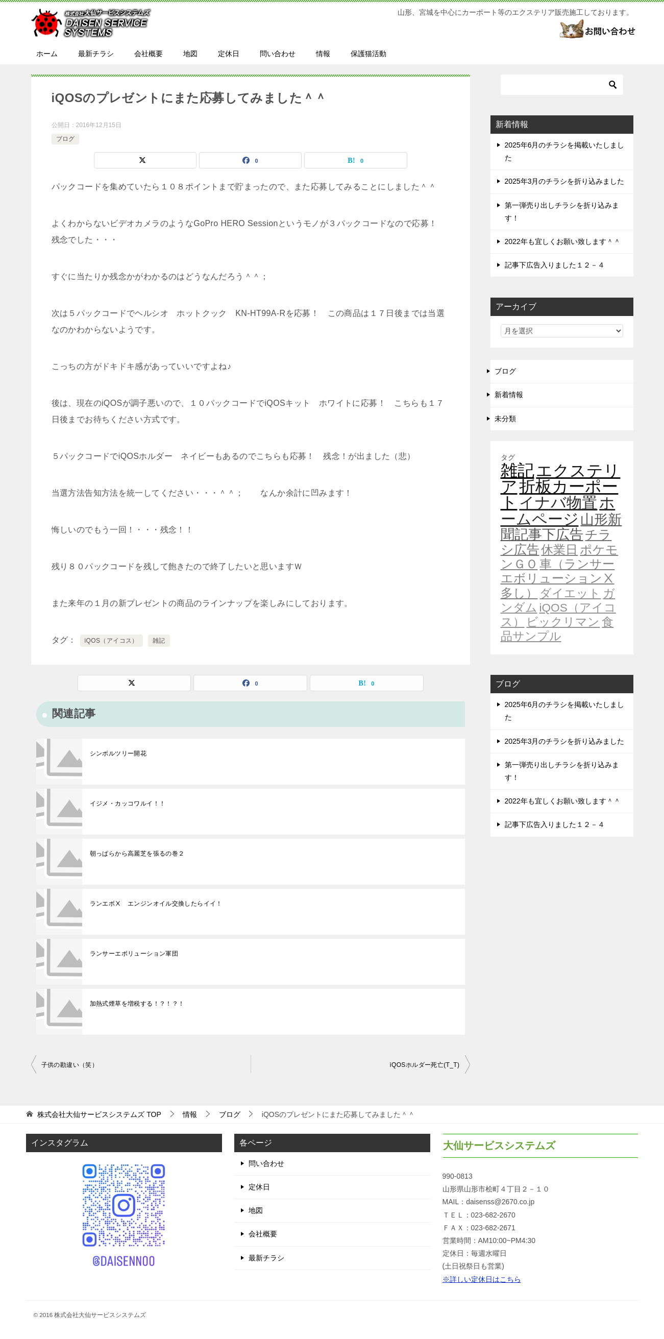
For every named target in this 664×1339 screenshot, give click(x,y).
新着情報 (509, 395)
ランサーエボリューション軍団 (134, 953)
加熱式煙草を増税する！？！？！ (137, 1003)
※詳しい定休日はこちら (481, 1279)
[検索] (562, 85)
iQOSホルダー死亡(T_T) (425, 1064)
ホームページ (558, 510)
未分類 (505, 419)
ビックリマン (563, 621)
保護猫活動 (368, 54)
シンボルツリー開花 (118, 753)
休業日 (559, 549)
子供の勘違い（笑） (70, 1064)
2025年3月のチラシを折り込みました (565, 181)
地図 (190, 54)
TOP (99, 1114)
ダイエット (570, 593)
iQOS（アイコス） (111, 640)
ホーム (47, 54)
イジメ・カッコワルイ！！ (128, 803)
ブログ (65, 138)
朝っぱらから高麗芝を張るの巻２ (137, 853)
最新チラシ (96, 54)
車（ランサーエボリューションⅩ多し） (558, 578)
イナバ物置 (558, 502)
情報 (323, 54)
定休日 (228, 54)
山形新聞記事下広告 (561, 527)
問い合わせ (278, 54)
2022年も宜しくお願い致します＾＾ (563, 241)
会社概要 (148, 54)
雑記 (159, 640)
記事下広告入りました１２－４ (555, 265)
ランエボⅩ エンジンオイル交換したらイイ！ (156, 903)
